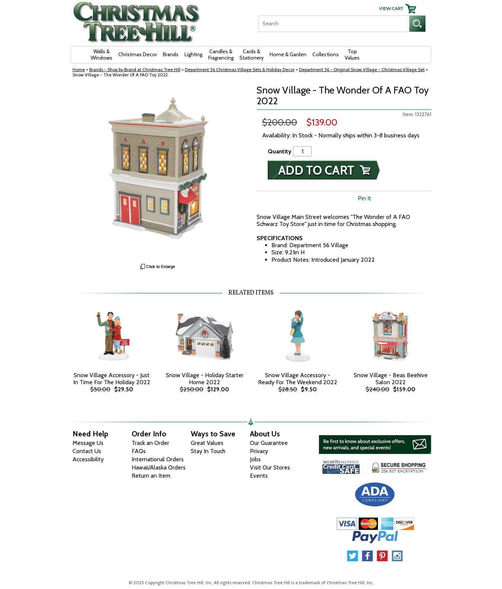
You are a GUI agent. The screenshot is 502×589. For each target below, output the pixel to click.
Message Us (88, 442)
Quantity (280, 151)
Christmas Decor (137, 54)
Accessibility (88, 459)
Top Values (352, 54)
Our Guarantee (269, 442)
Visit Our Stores (270, 467)
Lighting (193, 54)
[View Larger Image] (158, 172)
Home (79, 69)
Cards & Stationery (251, 54)
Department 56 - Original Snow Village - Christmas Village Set (362, 69)
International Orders (158, 459)
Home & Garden (288, 54)
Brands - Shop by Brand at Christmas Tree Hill (134, 69)
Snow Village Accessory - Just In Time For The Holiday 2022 (111, 379)
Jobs (255, 459)
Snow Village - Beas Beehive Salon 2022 (391, 379)
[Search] (333, 23)
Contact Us (87, 451)
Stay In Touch (208, 451)
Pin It (364, 198)
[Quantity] (302, 151)
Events (259, 475)
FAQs (139, 451)
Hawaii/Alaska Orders (159, 467)
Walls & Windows (101, 54)
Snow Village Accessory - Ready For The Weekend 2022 (297, 379)
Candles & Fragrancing (221, 54)
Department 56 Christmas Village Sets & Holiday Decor (240, 69)
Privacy (259, 451)
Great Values (207, 442)
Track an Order (150, 442)
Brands (170, 54)
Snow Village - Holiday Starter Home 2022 (205, 379)
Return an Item (151, 475)
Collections (325, 54)
